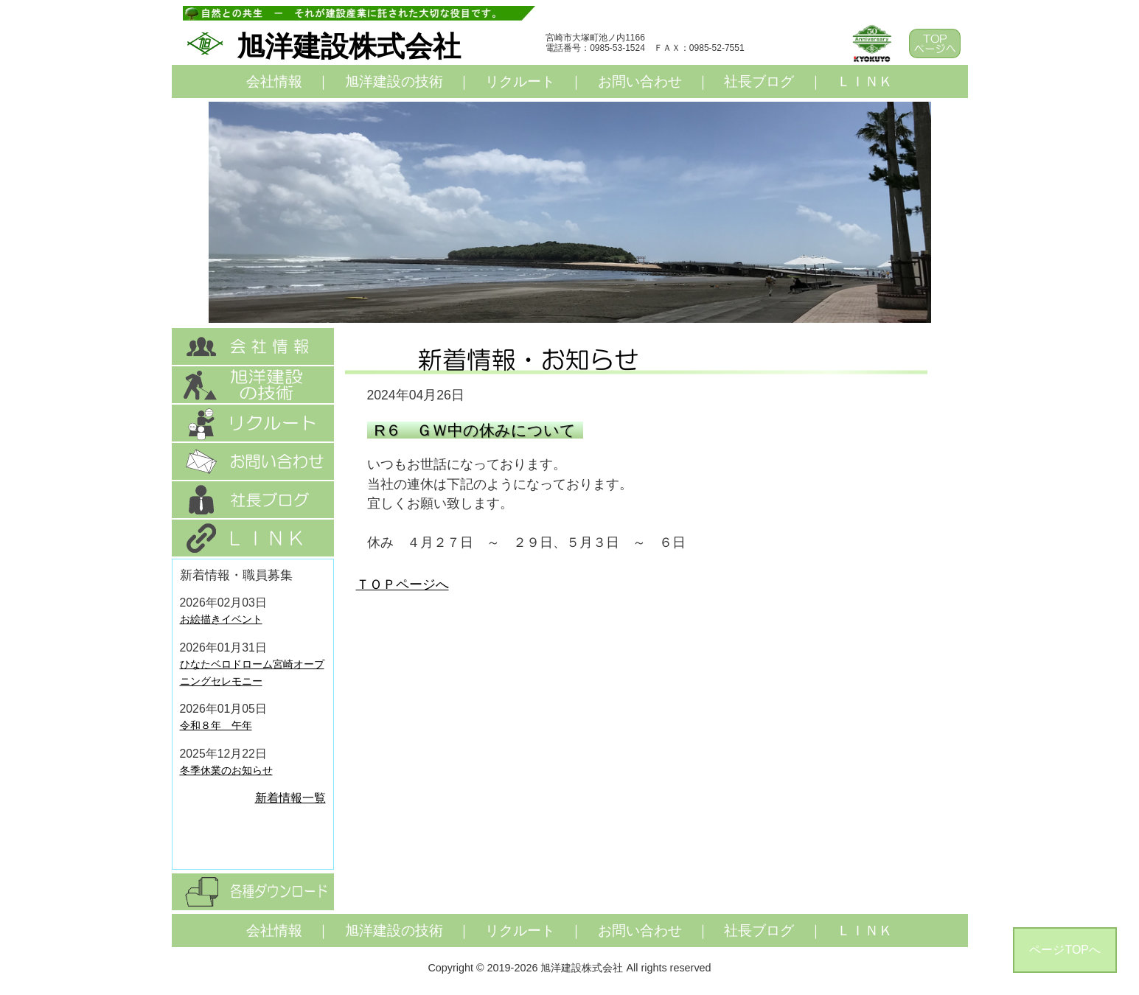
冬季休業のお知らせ (226, 770)
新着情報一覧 (290, 798)
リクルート (520, 81)
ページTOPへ (1065, 949)
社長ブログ (759, 81)
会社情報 (274, 81)
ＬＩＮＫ (865, 81)
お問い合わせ (640, 81)
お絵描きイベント (221, 619)
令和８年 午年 (216, 725)
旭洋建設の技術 (394, 81)
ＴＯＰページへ (402, 584)
